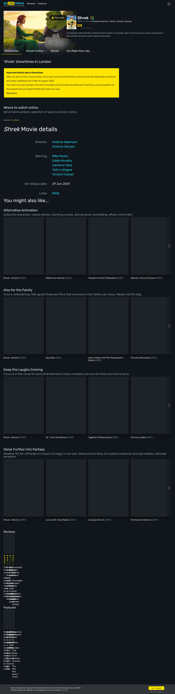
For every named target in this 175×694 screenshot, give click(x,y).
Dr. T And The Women (56, 437)
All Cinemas (46, 636)
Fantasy (128, 21)
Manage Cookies (66, 662)
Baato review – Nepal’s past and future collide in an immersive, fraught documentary (58, 563)
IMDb (55, 193)
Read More (65, 690)
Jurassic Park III (96, 519)
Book (26, 642)
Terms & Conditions (68, 649)
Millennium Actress (55, 277)
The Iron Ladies (138, 437)
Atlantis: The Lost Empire (143, 277)
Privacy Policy (66, 655)
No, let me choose (156, 692)
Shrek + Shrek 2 (12, 277)
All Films (28, 649)
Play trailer (14, 17)
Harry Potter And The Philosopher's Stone (105, 358)
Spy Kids (50, 357)
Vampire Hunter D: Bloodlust (102, 277)
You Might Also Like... (78, 50)
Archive (62, 642)
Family (112, 21)
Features (43, 3)
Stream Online (34, 50)
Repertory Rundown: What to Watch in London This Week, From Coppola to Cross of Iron (60, 606)
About (62, 636)
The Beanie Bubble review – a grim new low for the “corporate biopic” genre (98, 563)
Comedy (120, 21)
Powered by (11, 120)
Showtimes (12, 50)
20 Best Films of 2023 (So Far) (96, 603)
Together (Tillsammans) (100, 437)
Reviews (31, 3)
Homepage (28, 636)
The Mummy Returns (141, 519)
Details (55, 50)
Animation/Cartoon (100, 21)
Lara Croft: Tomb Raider (58, 519)
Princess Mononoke (140, 357)
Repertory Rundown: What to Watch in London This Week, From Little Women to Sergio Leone (20, 606)
